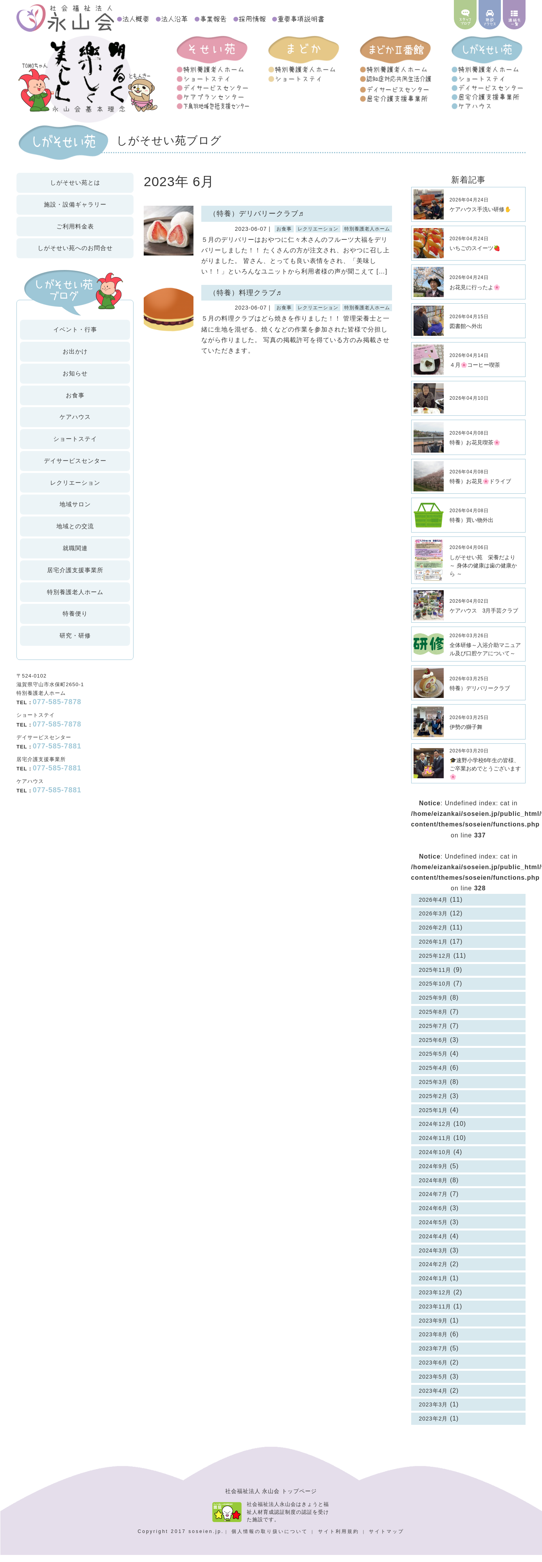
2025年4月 (433, 1075)
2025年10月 (435, 991)
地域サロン (75, 511)
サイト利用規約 (339, 1538)
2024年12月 (435, 1131)
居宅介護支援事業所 (75, 577)
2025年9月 (433, 1005)
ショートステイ (75, 445)
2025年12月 (435, 963)
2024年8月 (433, 1187)
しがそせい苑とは (75, 189)
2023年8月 (433, 1342)
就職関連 (75, 555)
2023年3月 (433, 1412)
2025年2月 (433, 1103)
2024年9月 (433, 1173)
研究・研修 (75, 643)
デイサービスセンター (75, 467)
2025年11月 (435, 977)
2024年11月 (435, 1145)
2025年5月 (433, 1061)
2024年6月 (433, 1215)
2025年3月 (433, 1089)
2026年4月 (433, 907)
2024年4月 (433, 1243)
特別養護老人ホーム (75, 599)
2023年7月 (433, 1355)
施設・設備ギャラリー (75, 211)
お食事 (75, 402)
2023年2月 (433, 1425)
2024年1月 (433, 1285)
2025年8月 (433, 1019)
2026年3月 (433, 921)
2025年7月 (433, 1033)
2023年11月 (435, 1313)
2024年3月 (433, 1257)
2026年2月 (433, 935)
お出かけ (75, 358)
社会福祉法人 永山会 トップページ (271, 1498)
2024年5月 (433, 1229)
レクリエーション (75, 489)
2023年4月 (433, 1398)
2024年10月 (435, 1159)
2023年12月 (435, 1299)
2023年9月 (433, 1328)
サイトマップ (386, 1538)
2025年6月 (433, 1047)
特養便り (75, 621)
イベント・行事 (75, 336)
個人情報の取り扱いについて (270, 1538)
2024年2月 (433, 1271)
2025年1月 (433, 1117)
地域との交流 (75, 533)
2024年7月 (433, 1201)
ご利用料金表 (75, 233)
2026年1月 (433, 949)
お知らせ (75, 380)
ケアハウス (75, 424)
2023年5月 (433, 1384)
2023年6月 (433, 1369)
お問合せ (75, 255)
